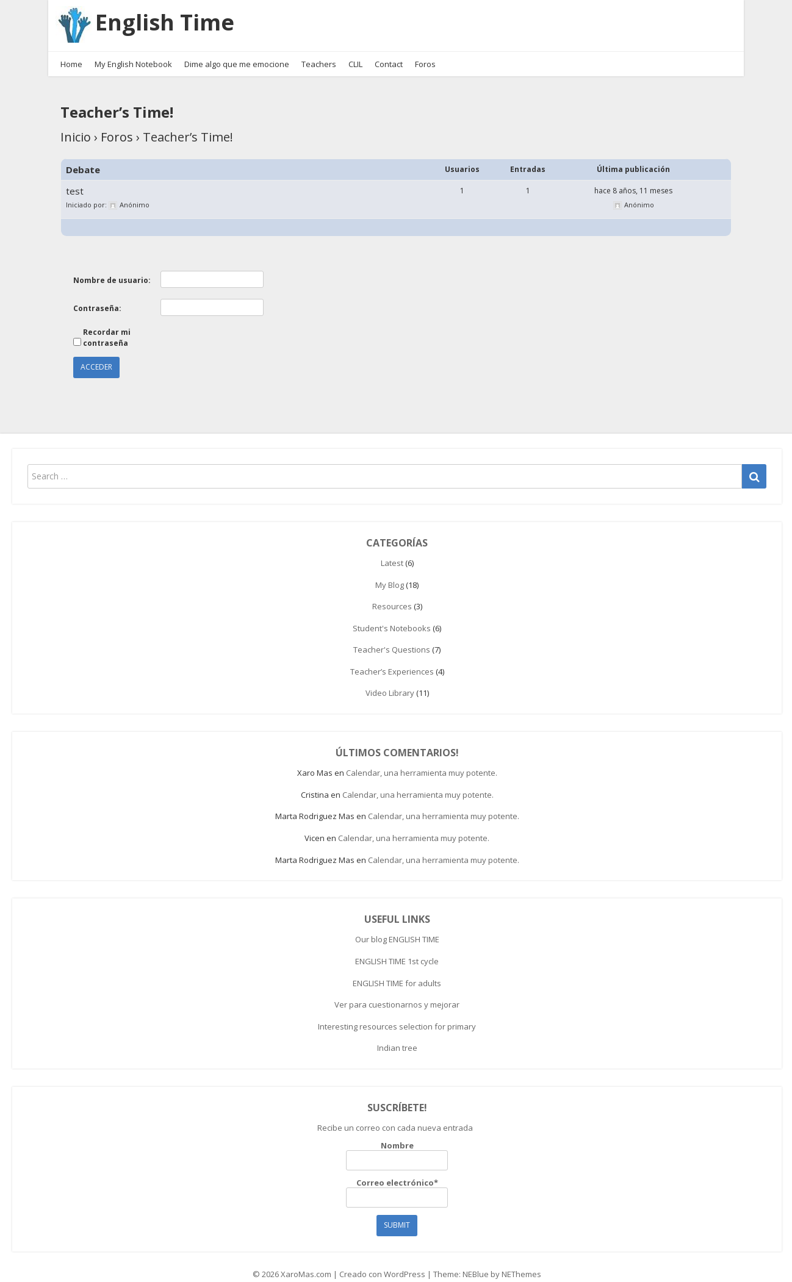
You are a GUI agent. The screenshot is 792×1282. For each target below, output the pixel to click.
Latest (392, 550)
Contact (389, 51)
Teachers (318, 51)
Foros (425, 51)
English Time (170, 16)
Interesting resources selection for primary (397, 1013)
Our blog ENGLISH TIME (397, 927)
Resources (392, 594)
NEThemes (521, 1261)
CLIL (355, 51)
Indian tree (397, 1035)
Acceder (96, 354)
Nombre (397, 1143)
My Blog (389, 572)
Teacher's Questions (391, 637)
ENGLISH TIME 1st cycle (397, 948)
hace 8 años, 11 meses (633, 178)
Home (71, 51)
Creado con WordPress (382, 1261)
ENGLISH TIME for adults (397, 970)
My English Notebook (133, 51)
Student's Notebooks (392, 615)
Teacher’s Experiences (392, 658)
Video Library (389, 680)
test (75, 179)
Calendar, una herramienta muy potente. (421, 760)
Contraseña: (97, 295)
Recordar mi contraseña (107, 325)
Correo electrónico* (397, 1180)
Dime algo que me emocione (236, 51)
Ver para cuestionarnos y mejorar (396, 992)
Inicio (75, 124)
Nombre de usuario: (112, 267)
